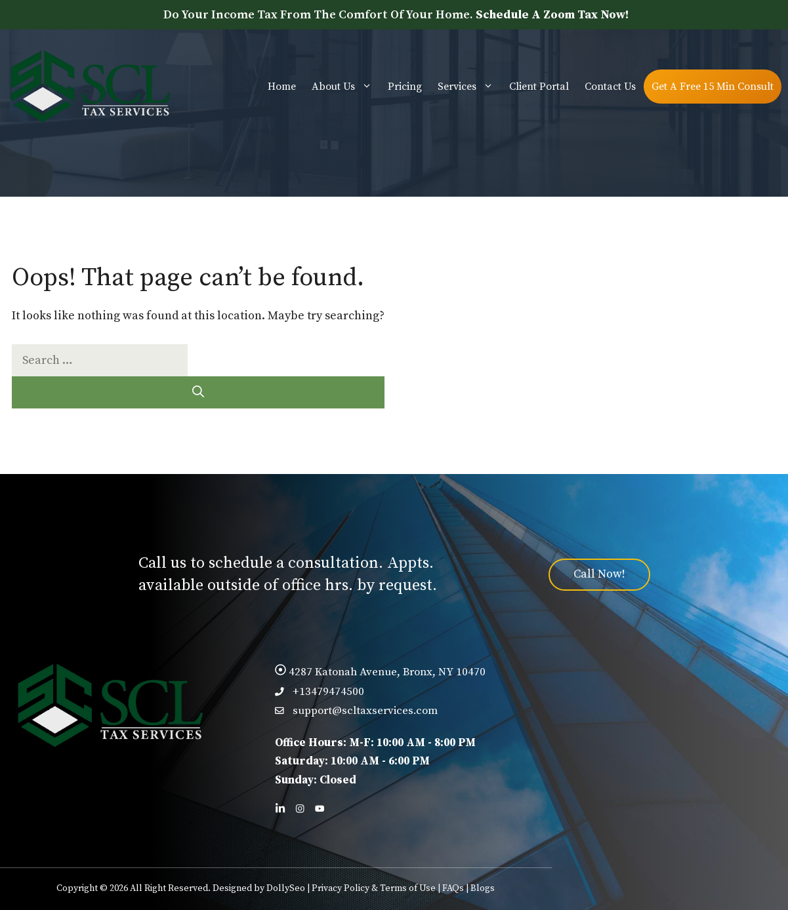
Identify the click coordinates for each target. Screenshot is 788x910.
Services (469, 86)
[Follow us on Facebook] (299, 808)
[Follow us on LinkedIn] (280, 808)
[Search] (198, 392)
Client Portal (539, 86)
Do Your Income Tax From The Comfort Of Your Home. (396, 14)
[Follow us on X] (319, 808)
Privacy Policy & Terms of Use (374, 888)
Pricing (405, 86)
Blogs (482, 888)
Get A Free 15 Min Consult (713, 86)
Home (282, 86)
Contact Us (610, 86)
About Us (346, 86)
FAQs (453, 888)
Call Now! (599, 574)
